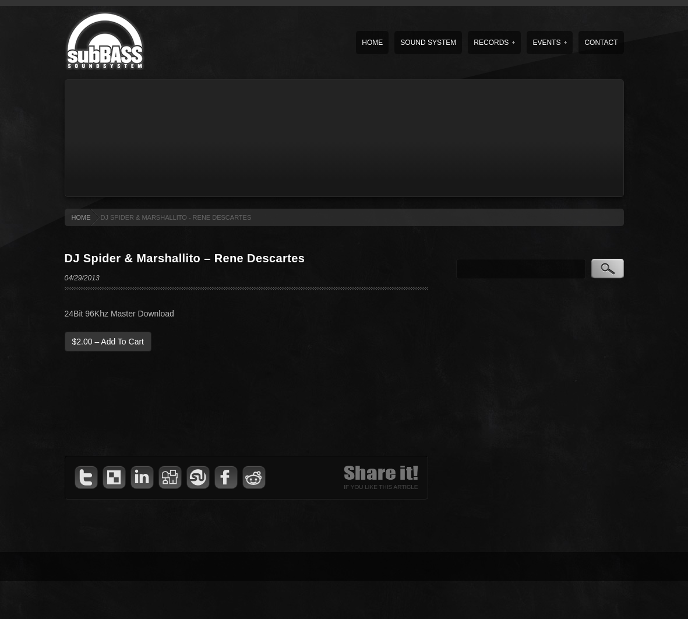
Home (372, 42)
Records (494, 42)
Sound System (428, 42)
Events (549, 42)
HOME (81, 217)
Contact (601, 42)
